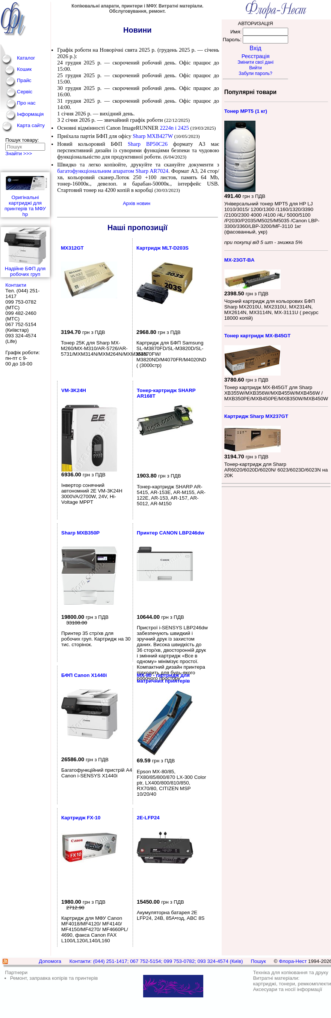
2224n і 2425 (174, 128)
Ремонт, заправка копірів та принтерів (54, 978)
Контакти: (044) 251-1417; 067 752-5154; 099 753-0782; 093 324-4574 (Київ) (156, 961)
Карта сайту (31, 125)
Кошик (24, 69)
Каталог (26, 58)
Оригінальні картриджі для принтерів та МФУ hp (25, 194)
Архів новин (136, 203)
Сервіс (24, 91)
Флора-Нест (293, 961)
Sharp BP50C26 (150, 144)
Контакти (15, 285)
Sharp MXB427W (153, 136)
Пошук (258, 961)
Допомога (50, 961)
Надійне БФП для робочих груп (25, 252)
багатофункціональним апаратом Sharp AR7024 (112, 171)
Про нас (26, 103)
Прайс (24, 80)
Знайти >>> (18, 153)
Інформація (30, 114)
